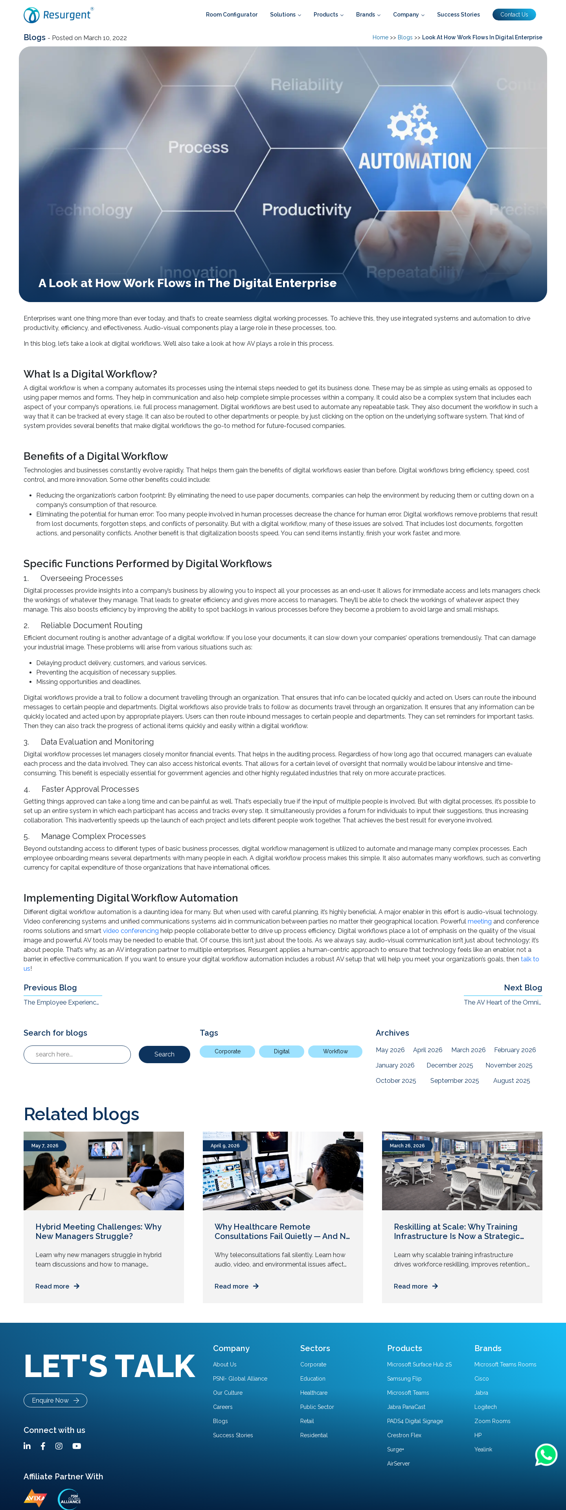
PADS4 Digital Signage (415, 1421)
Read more (57, 1286)
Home (380, 37)
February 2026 (515, 1050)
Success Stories (233, 1435)
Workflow (335, 1051)
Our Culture (228, 1393)
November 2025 (509, 1065)
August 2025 (511, 1080)
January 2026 (395, 1065)
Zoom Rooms (492, 1421)
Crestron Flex (404, 1435)
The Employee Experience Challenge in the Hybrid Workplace (63, 1002)
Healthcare (313, 1393)
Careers (223, 1407)
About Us (225, 1364)
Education (312, 1378)
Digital (282, 1051)
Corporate (228, 1051)
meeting (480, 921)
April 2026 (428, 1050)
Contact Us (514, 14)
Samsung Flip (404, 1378)
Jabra (481, 1393)
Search (164, 1054)
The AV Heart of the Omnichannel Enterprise (503, 1002)
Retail (307, 1421)
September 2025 (454, 1080)
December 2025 (449, 1065)
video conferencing (131, 931)
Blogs (36, 37)
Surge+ (395, 1449)
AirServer (398, 1463)
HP (477, 1435)
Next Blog (523, 987)
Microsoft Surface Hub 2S (419, 1364)
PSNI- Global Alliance (240, 1378)
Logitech (485, 1407)
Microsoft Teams (408, 1393)
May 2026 (390, 1050)
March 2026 (468, 1050)
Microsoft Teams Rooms (505, 1364)
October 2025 (396, 1080)
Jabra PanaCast (406, 1407)
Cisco (481, 1378)
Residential (314, 1435)
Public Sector (317, 1407)
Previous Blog (50, 987)
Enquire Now (55, 1400)
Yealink (483, 1449)
